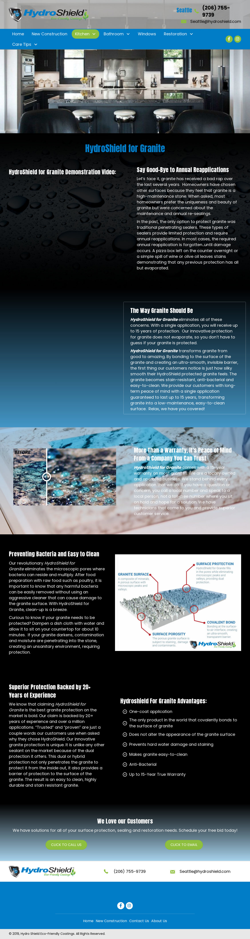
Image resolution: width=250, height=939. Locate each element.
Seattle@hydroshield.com (215, 21)
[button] (94, 34)
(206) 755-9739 (130, 871)
